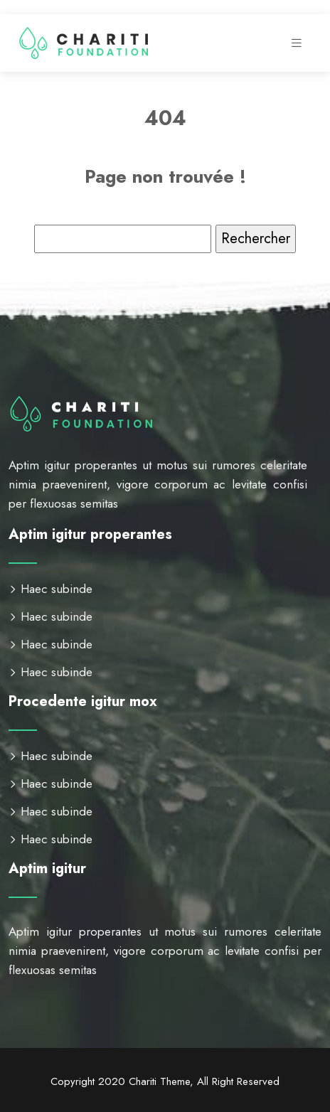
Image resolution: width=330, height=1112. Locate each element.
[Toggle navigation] (296, 43)
